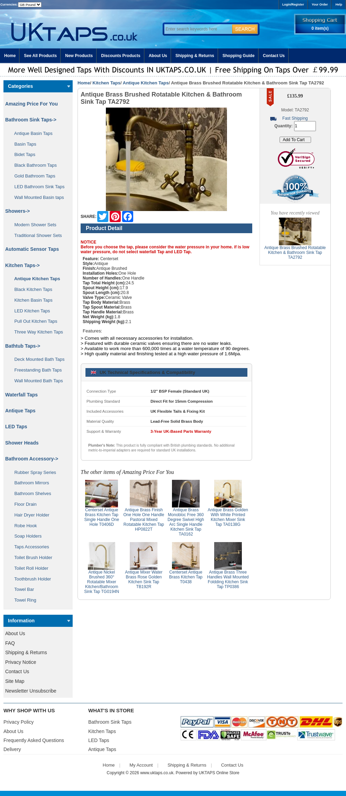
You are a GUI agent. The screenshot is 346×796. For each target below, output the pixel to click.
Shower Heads (21, 443)
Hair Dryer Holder (29, 515)
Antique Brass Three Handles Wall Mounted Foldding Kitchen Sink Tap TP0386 (227, 579)
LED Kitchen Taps (29, 310)
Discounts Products (120, 55)
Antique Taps (20, 410)
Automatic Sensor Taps (32, 249)
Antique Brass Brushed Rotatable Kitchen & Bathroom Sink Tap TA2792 (295, 252)
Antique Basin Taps (31, 133)
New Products (79, 55)
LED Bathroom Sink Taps (36, 186)
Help (338, 4)
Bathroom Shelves (30, 493)
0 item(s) (319, 28)
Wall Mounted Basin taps (36, 197)
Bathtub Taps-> (22, 346)
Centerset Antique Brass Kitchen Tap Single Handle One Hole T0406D (101, 517)
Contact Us (274, 55)
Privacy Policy (18, 722)
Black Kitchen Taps (30, 289)
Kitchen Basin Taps (31, 300)
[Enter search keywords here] (197, 29)
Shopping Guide (238, 55)
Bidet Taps (22, 154)
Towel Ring (22, 600)
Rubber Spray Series (32, 472)
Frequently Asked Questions (33, 740)
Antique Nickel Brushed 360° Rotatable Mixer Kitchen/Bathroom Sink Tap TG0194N (101, 582)
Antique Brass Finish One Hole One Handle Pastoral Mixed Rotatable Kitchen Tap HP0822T (143, 519)
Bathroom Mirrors (29, 482)
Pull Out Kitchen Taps (33, 321)
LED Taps (16, 426)
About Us (158, 55)
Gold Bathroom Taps (32, 176)
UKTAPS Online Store (219, 772)
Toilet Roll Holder (28, 568)
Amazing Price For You (31, 104)
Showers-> (17, 211)
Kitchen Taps (106, 82)
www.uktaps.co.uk (156, 772)
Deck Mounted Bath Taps (36, 359)
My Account (141, 765)
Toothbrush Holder (30, 579)
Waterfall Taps (21, 394)
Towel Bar (21, 589)
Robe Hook (23, 525)
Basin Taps (22, 144)
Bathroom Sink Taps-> (30, 119)
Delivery (12, 749)
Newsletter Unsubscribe (30, 691)
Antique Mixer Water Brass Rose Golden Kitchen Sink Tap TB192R (143, 579)
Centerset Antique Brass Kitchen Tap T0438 (186, 577)
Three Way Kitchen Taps (36, 332)
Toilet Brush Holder (30, 557)
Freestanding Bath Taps (35, 370)
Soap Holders (25, 536)
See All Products (40, 55)
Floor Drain (23, 504)
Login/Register (293, 4)
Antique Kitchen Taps (146, 82)
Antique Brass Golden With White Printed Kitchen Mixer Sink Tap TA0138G (228, 517)
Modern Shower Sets (32, 224)
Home (10, 55)
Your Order (320, 4)
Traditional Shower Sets (35, 235)
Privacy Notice (20, 662)
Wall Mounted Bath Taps (36, 380)
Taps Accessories (29, 546)
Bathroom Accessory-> (31, 458)
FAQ (10, 643)
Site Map (14, 681)
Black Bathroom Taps (33, 165)
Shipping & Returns (194, 55)
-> (22, 265)
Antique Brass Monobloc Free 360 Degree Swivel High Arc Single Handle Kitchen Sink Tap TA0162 (185, 522)
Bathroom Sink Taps (109, 722)
